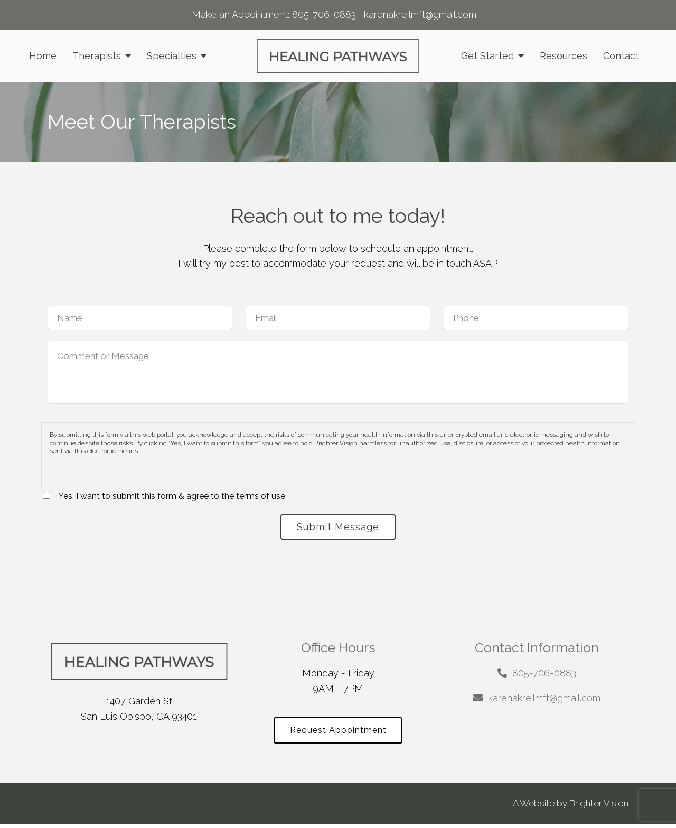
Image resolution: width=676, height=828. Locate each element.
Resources (563, 55)
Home (43, 55)
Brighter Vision (598, 807)
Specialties (171, 55)
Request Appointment (338, 734)
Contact (621, 55)
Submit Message (338, 527)
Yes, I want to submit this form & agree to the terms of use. (172, 496)
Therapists (96, 55)
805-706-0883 (324, 14)
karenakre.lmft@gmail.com (420, 14)
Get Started (487, 55)
